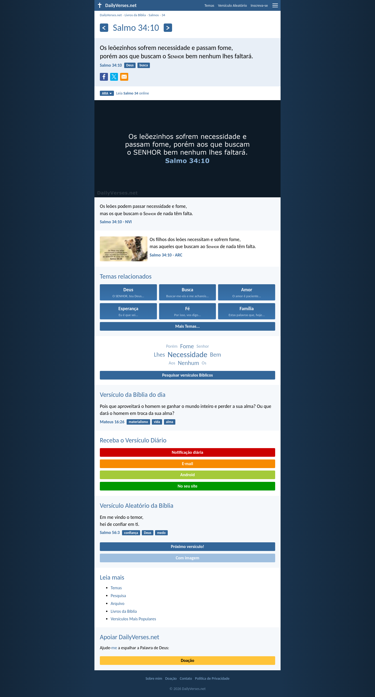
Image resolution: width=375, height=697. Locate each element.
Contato (186, 678)
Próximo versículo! (187, 546)
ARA (107, 93)
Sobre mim (154, 678)
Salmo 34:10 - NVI (116, 221)
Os (204, 363)
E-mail (187, 463)
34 (163, 15)
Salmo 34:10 (111, 65)
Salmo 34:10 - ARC (166, 255)
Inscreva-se (259, 5)
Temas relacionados (126, 276)
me (114, 647)
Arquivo (117, 603)
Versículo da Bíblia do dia (133, 394)
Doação (187, 660)
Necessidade (187, 354)
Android (187, 474)
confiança (131, 533)
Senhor (202, 346)
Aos (172, 363)
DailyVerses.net (111, 15)
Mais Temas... (187, 326)
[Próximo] (168, 27)
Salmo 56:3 (110, 532)
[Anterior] (104, 27)
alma (169, 422)
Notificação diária (187, 452)
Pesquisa (118, 595)
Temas (209, 5)
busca (143, 65)
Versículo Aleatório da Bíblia (136, 505)
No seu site (187, 486)
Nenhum (188, 363)
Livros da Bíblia (135, 15)
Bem (215, 354)
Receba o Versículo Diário (133, 440)
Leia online (132, 93)
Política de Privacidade (212, 678)
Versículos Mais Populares (133, 618)
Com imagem (187, 557)
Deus (130, 65)
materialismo (138, 422)
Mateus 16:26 (112, 421)
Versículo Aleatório (232, 5)
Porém (172, 346)
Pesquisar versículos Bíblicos (187, 375)
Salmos (154, 15)
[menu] (275, 7)
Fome (187, 346)
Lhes (159, 354)
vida (157, 422)
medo (161, 533)
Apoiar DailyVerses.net (129, 637)
